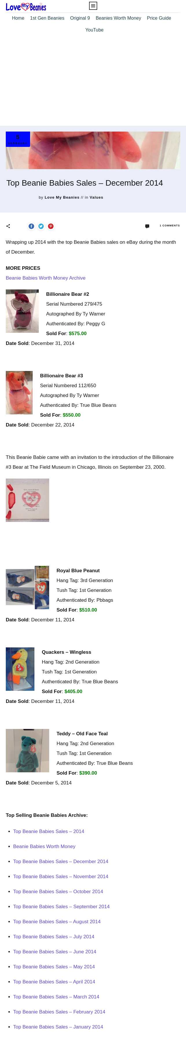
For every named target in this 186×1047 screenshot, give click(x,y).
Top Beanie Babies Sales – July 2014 (54, 936)
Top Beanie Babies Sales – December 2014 (60, 861)
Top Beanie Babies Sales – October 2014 (58, 891)
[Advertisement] (93, 82)
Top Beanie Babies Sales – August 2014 (57, 921)
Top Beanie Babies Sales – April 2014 (54, 982)
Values (96, 197)
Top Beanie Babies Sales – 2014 (48, 831)
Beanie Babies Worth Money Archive (46, 278)
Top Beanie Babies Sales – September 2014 (61, 906)
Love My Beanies (62, 197)
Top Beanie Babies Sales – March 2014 (56, 997)
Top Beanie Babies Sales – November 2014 (60, 876)
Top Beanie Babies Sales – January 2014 (58, 1027)
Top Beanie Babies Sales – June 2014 (54, 951)
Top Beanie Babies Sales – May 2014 (54, 967)
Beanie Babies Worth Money (44, 846)
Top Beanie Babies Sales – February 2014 (59, 1012)
